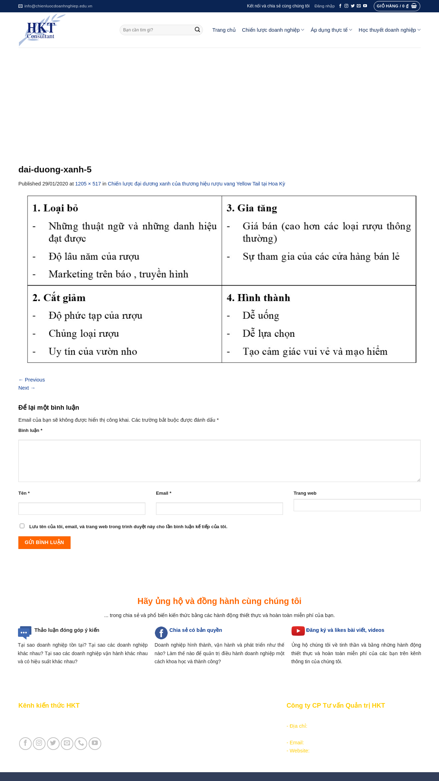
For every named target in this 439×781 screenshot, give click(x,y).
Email (164, 493)
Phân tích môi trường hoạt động (188, 718)
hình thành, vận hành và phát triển (226, 645)
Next (27, 388)
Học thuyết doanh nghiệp (390, 29)
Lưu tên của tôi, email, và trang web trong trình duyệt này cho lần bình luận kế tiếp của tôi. (128, 526)
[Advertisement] (219, 100)
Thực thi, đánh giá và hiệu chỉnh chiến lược (201, 734)
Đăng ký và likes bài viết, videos (345, 630)
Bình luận (30, 430)
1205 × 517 (88, 184)
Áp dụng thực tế (331, 29)
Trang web (305, 493)
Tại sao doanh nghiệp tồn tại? (52, 645)
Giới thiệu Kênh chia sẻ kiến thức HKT (62, 718)
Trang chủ (224, 30)
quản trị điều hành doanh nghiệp (239, 653)
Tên (24, 493)
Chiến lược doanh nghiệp (273, 29)
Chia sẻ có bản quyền (195, 630)
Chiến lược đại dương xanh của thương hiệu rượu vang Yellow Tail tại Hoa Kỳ (196, 184)
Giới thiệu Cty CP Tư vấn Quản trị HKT (62, 726)
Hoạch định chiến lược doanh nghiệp (194, 726)
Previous (31, 380)
